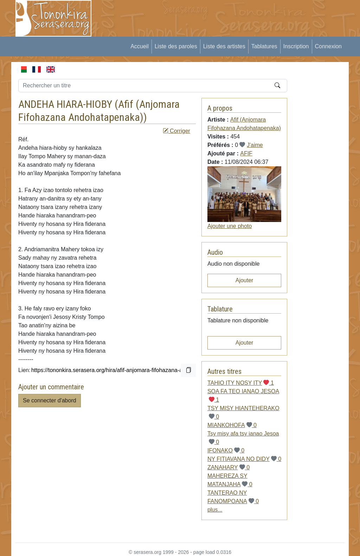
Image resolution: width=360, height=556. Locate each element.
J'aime (255, 145)
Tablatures (264, 46)
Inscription (296, 46)
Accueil (139, 46)
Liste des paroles (176, 46)
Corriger (176, 131)
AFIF (246, 153)
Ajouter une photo (229, 226)
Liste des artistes (224, 46)
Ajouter (244, 280)
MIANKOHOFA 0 (232, 425)
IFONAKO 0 (225, 450)
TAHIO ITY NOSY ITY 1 (240, 383)
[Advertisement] (228, 16)
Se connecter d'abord (49, 400)
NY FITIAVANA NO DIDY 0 (244, 459)
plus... (215, 510)
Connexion (328, 46)
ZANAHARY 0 (228, 467)
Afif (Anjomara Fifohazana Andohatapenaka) (99, 110)
